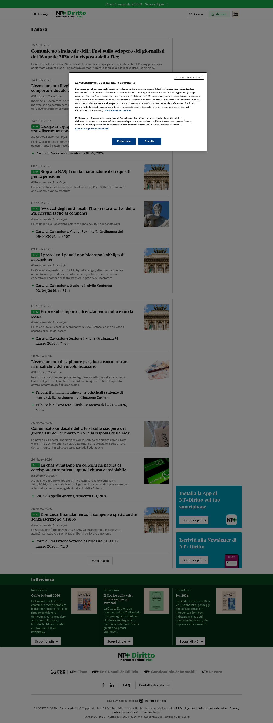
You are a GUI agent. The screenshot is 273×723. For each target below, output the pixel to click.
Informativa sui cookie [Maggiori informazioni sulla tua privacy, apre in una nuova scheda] (118, 110)
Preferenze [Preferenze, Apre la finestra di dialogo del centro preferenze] (124, 141)
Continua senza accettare (189, 77)
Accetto (150, 141)
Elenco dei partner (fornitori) (92, 128)
